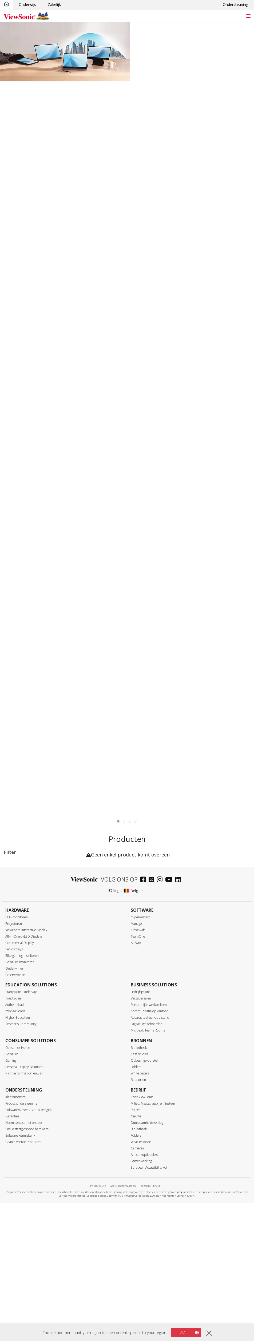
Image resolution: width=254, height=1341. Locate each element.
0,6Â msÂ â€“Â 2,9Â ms (33, 1148)
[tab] (118, 821)
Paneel (15, 1270)
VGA (16, 1191)
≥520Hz (19, 1120)
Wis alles (72, 863)
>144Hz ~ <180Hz (28, 1098)
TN (15, 1292)
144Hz (12, 870)
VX (29, 870)
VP (15, 912)
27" (15, 969)
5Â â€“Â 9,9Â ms (27, 1163)
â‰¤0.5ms (21, 1141)
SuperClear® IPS (27, 1277)
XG (45, 870)
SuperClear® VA (26, 1284)
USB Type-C (23, 1242)
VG (15, 905)
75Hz (17, 1069)
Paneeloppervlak (25, 1313)
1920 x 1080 (23, 1005)
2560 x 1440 (23, 1012)
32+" (16, 976)
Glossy (18, 1320)
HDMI (17, 1220)
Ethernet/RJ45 (24, 1256)
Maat (14, 941)
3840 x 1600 (23, 1026)
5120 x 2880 (23, 1041)
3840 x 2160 (23, 1034)
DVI (15, 1198)
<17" (16, 948)
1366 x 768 (22, 998)
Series (15, 883)
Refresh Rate (21, 1055)
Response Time (23, 1134)
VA (15, 897)
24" (15, 962)
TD (15, 890)
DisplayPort (22, 1206)
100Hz (18, 1077)
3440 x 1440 (23, 1019)
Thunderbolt (23, 1249)
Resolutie (18, 991)
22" (15, 955)
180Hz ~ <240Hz (27, 1105)
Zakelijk (54, 4)
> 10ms (19, 1170)
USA (181, 1332)
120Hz (18, 1084)
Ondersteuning (235, 4)
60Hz (17, 1062)
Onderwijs (27, 4)
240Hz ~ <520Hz (27, 1113)
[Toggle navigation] (248, 16)
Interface (18, 1184)
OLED (17, 1299)
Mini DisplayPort (26, 1213)
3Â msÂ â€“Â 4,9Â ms (31, 1156)
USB (16, 1234)
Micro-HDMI (23, 1227)
